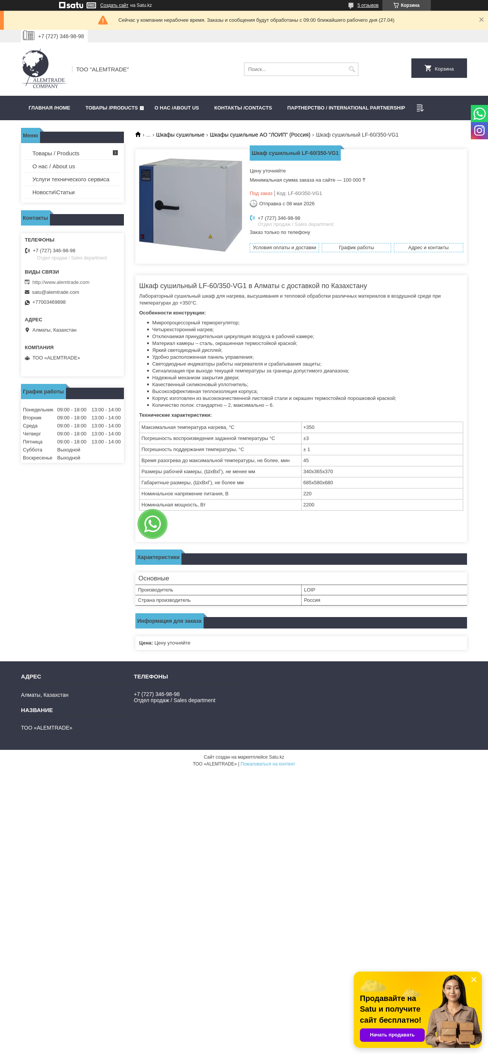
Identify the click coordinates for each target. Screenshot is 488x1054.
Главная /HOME (49, 108)
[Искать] (351, 69)
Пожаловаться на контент (268, 764)
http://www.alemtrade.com (61, 282)
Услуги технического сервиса (70, 179)
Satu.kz (276, 757)
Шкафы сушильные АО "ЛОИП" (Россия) (260, 135)
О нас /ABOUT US (176, 108)
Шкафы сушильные (180, 135)
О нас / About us (53, 166)
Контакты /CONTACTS (243, 108)
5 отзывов (368, 5)
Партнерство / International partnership (346, 108)
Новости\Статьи (53, 192)
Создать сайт (114, 5)
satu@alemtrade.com (55, 292)
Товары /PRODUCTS (111, 108)
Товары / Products (55, 153)
